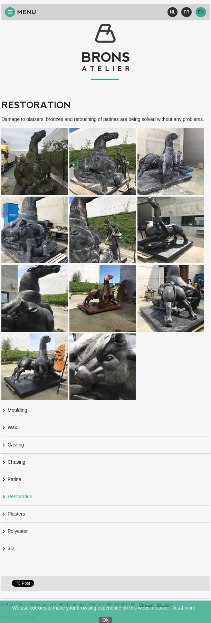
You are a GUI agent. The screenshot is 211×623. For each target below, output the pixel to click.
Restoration (20, 496)
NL (172, 12)
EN (201, 12)
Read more (183, 608)
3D (11, 548)
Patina (14, 479)
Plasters (16, 514)
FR (186, 12)
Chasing (16, 462)
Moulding (17, 410)
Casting (16, 444)
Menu (20, 12)
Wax (12, 427)
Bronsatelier (106, 52)
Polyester (18, 531)
